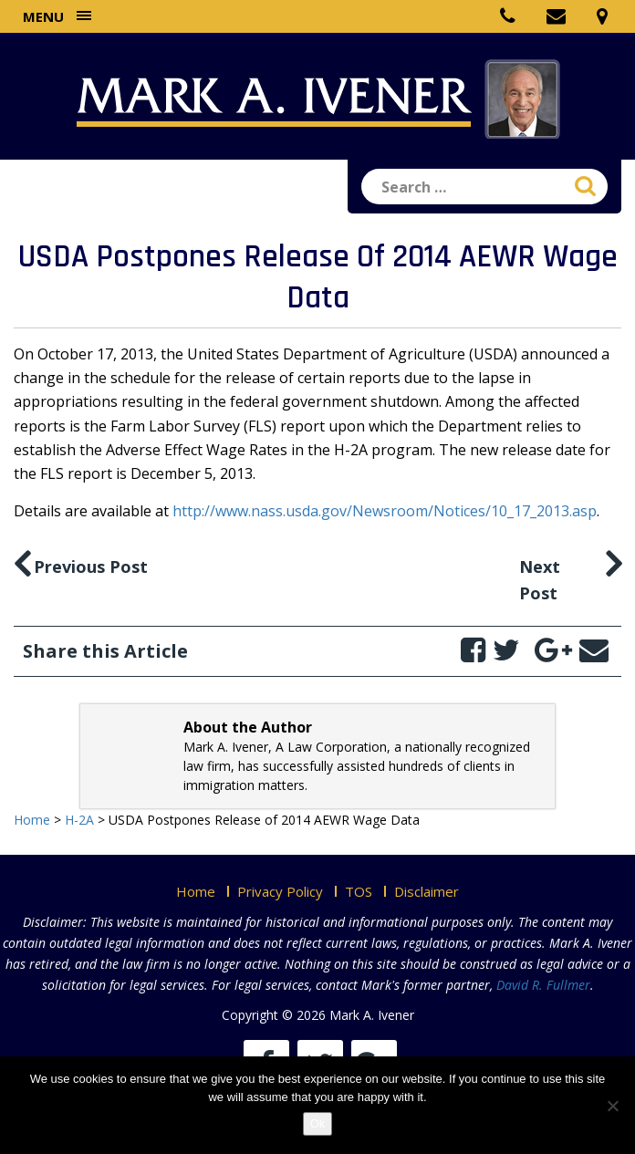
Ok (318, 1123)
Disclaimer (426, 891)
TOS (358, 891)
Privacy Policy (280, 891)
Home (195, 891)
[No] (612, 1106)
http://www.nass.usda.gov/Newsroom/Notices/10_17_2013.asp (384, 511)
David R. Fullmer (543, 984)
